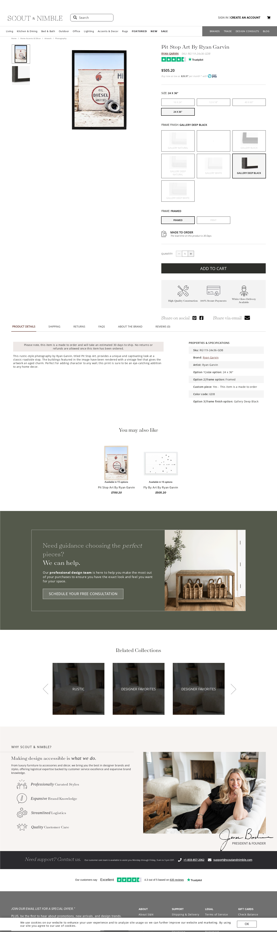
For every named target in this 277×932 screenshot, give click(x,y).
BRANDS (215, 31)
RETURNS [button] (79, 326)
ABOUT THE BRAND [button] (130, 326)
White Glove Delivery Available (244, 300)
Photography (60, 38)
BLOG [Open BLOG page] (266, 31)
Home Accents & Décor (30, 38)
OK (247, 924)
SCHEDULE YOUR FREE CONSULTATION (83, 594)
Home (14, 38)
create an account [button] (245, 17)
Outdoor (64, 31)
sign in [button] (223, 17)
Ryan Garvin (170, 53)
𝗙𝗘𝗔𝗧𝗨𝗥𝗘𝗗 (139, 31)
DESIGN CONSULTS (247, 31)
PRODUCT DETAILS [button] (23, 326)
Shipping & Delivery (185, 914)
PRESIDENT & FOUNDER (249, 843)
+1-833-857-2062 (193, 860)
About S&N (146, 914)
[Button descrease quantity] (179, 254)
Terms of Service (216, 914)
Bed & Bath (48, 31)
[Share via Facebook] (201, 318)
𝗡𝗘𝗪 (154, 31)
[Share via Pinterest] (194, 318)
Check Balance (248, 914)
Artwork (48, 38)
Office (76, 31)
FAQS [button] (101, 326)
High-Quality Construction (183, 300)
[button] (268, 17)
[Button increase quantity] (191, 254)
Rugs (125, 31)
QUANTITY (167, 253)
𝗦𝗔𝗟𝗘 (164, 31)
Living (9, 31)
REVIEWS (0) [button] (162, 326)
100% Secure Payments (213, 300)
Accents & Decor (108, 31)
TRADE (228, 31)
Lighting (89, 31)
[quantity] (185, 254)
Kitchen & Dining (27, 31)
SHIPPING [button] (54, 326)
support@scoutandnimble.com (232, 860)
